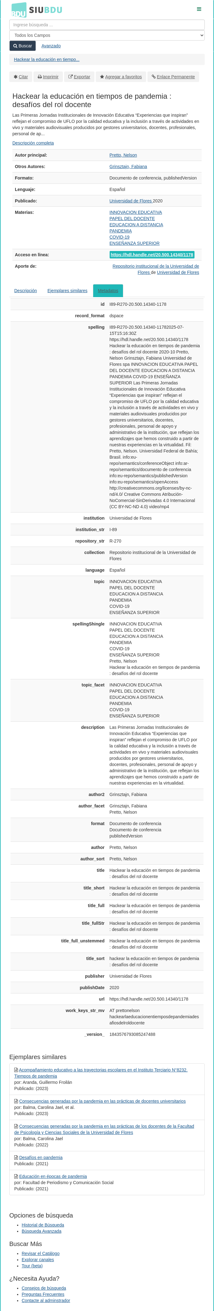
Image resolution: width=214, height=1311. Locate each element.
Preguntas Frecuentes (43, 1294)
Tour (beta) (32, 1265)
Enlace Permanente (176, 76)
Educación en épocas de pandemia (53, 1176)
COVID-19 (120, 237)
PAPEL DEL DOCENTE (132, 218)
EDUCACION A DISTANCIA (136, 224)
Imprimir (51, 76)
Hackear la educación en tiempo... (47, 59)
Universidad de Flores (131, 200)
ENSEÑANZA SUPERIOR (135, 243)
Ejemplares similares (67, 290)
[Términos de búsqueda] (107, 24)
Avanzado (51, 45)
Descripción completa (33, 143)
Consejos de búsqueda (44, 1288)
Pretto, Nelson (123, 155)
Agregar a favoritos (123, 76)
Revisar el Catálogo (40, 1253)
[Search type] (107, 35)
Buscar (22, 45)
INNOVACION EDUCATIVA (136, 212)
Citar (23, 76)
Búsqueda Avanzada (41, 1231)
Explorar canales (38, 1259)
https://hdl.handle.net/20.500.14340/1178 (152, 254)
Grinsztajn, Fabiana (128, 166)
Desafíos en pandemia (41, 1157)
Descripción (25, 290)
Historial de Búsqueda (43, 1224)
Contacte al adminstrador (46, 1300)
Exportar (82, 76)
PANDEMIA (121, 230)
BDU (17, 9)
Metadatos (108, 290)
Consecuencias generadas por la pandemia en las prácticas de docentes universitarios (102, 1101)
